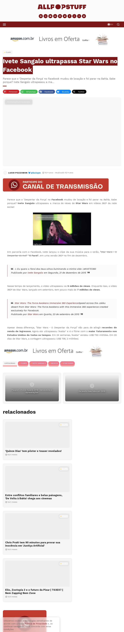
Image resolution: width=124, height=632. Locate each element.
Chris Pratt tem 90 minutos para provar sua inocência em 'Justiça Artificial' (26, 504)
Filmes (24, 363)
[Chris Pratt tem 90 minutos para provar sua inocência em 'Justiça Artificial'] (31, 485)
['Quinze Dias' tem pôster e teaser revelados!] (31, 435)
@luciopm (36, 173)
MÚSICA (54, 363)
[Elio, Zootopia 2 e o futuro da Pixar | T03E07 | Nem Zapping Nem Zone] (92, 485)
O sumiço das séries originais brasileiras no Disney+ (31, 605)
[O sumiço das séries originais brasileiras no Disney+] (62, 595)
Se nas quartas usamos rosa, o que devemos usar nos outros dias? (56, 617)
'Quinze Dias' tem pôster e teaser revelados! (26, 453)
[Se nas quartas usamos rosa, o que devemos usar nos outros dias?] (12, 621)
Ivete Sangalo (35, 272)
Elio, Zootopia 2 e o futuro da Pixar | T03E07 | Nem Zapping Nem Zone (89, 503)
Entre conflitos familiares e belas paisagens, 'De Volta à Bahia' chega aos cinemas (88, 454)
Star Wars (33, 314)
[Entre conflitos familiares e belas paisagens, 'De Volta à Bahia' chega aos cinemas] (92, 435)
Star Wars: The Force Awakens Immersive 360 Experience (47, 303)
